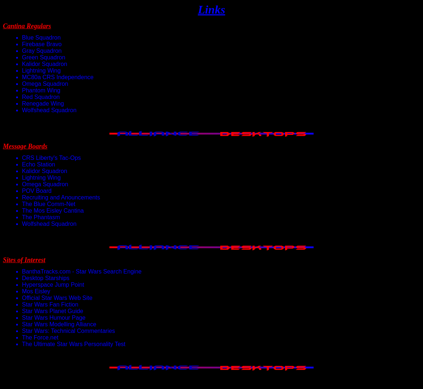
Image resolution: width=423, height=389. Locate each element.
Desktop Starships (46, 278)
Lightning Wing (41, 70)
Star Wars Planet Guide (52, 311)
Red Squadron (41, 97)
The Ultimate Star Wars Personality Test (74, 344)
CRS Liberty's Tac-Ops (51, 158)
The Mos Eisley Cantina (53, 211)
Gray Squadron (42, 51)
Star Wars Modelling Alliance (59, 324)
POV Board (37, 191)
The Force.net (40, 337)
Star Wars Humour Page (54, 318)
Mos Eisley (36, 291)
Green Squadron (43, 57)
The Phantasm (41, 217)
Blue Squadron (41, 37)
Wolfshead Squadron (49, 110)
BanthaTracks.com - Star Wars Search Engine (82, 271)
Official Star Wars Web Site (57, 298)
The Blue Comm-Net (48, 204)
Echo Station (38, 164)
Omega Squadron (45, 84)
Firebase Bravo (42, 44)
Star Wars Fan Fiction (50, 304)
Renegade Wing (43, 103)
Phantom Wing (41, 90)
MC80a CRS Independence (58, 77)
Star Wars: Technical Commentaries (68, 331)
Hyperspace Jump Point (53, 285)
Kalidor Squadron (44, 64)
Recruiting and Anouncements (61, 197)
